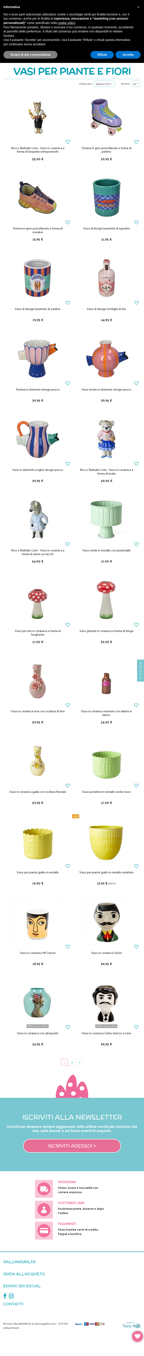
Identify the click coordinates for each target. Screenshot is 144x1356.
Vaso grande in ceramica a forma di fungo (106, 630)
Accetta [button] (128, 54)
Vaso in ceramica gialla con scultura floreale (37, 791)
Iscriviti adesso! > (72, 1145)
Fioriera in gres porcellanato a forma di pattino (106, 149)
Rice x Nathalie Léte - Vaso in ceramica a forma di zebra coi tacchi (37, 552)
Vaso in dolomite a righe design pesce (37, 469)
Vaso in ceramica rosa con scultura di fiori (38, 711)
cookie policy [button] (66, 23)
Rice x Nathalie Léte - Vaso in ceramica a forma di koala (106, 471)
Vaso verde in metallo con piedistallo (106, 550)
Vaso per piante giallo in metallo (38, 872)
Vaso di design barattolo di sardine (37, 309)
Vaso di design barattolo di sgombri (106, 228)
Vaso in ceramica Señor (106, 952)
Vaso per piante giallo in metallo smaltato (106, 872)
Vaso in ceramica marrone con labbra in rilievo (106, 713)
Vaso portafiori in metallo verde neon (106, 791)
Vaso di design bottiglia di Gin (106, 309)
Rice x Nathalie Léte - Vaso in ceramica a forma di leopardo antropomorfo (37, 149)
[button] (138, 6)
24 (135, 83)
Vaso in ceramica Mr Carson (38, 952)
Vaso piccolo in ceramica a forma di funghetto (38, 632)
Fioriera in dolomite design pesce (38, 389)
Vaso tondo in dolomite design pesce (106, 389)
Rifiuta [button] (102, 54)
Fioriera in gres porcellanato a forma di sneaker (38, 230)
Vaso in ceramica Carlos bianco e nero (106, 1033)
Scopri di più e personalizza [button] (30, 54)
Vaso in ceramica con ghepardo (37, 1033)
